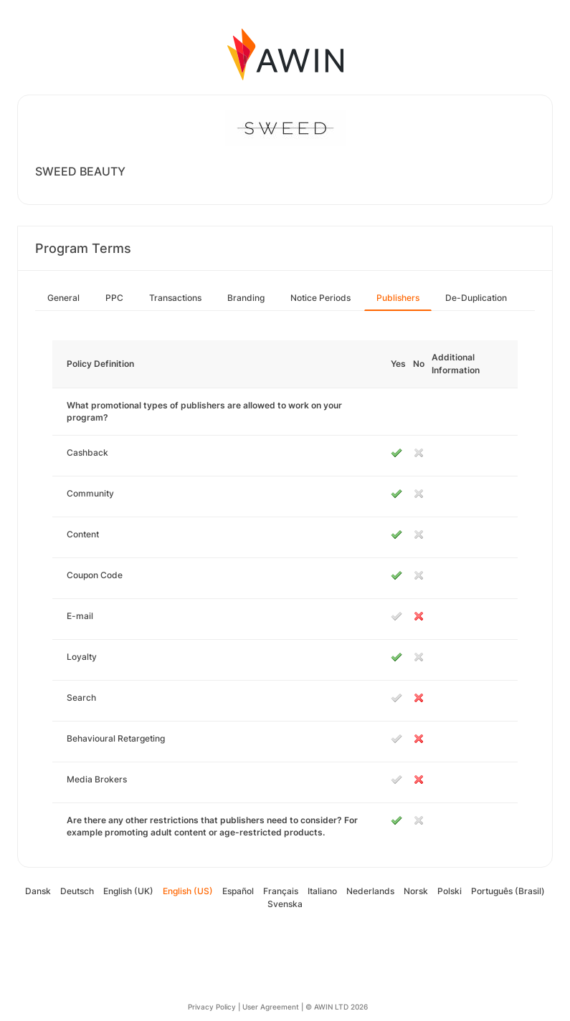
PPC (114, 297)
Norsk (416, 891)
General (63, 297)
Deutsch (77, 891)
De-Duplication (476, 297)
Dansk (38, 891)
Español (238, 891)
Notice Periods (320, 297)
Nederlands (370, 891)
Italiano (322, 891)
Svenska (285, 903)
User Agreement (270, 1006)
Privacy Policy (212, 1006)
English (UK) (128, 891)
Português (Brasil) (508, 891)
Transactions (175, 297)
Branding (246, 297)
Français (280, 891)
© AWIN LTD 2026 (336, 1006)
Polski (449, 891)
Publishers (397, 297)
